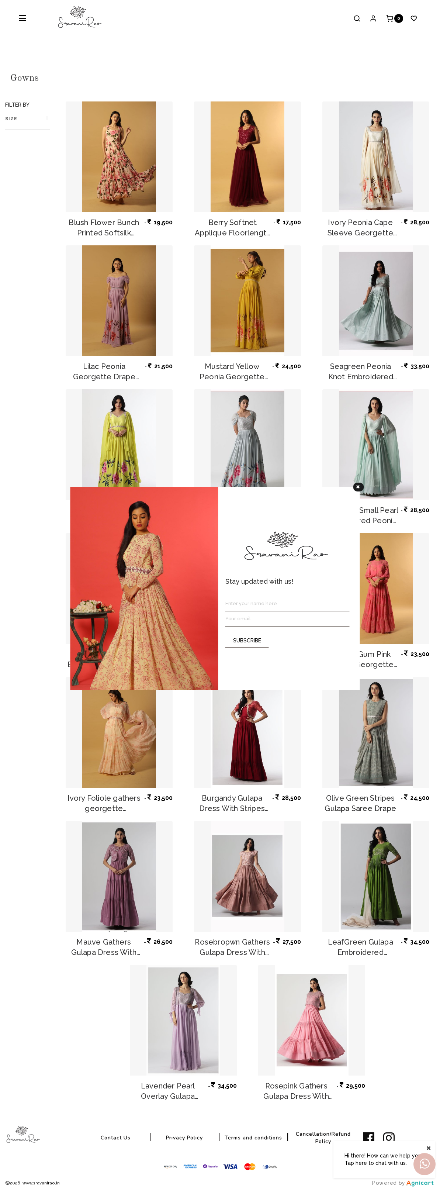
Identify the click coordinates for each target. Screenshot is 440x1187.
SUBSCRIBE (247, 640)
